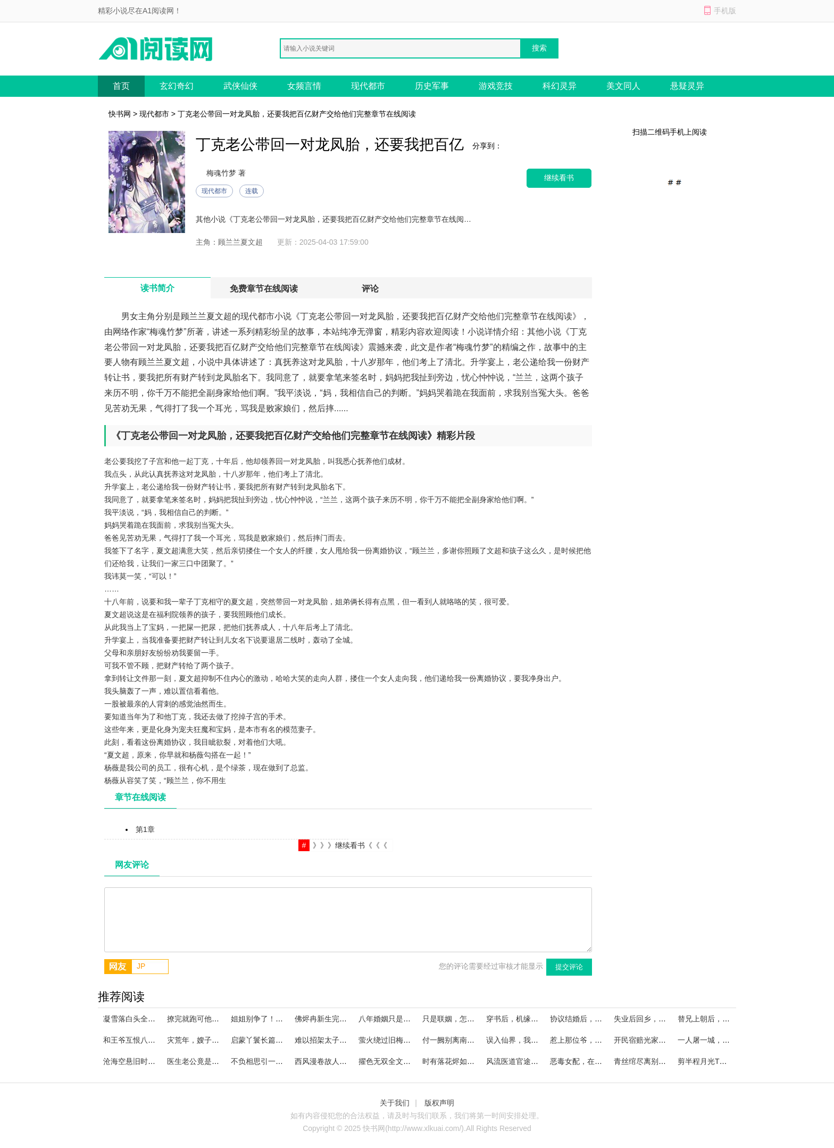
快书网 (120, 114)
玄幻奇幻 (177, 85)
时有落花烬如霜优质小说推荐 (470, 1061)
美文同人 (623, 85)
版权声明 (439, 1103)
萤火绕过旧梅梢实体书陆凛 (403, 1040)
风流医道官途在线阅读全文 (531, 1061)
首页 (121, 85)
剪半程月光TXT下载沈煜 (718, 1061)
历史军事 (432, 85)
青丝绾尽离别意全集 (647, 1061)
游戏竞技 (496, 85)
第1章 (145, 829)
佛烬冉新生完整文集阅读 (336, 1018)
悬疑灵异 (687, 85)
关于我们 (395, 1103)
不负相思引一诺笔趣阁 (268, 1061)
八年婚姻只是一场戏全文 (399, 1018)
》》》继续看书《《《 (350, 845)
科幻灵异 (560, 85)
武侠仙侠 (240, 85)
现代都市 (368, 85)
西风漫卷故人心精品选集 (336, 1061)
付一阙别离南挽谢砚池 (459, 1040)
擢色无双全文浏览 (388, 1061)
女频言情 (304, 85)
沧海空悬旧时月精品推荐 (144, 1061)
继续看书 (559, 178)
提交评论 (569, 967)
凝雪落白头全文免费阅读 (144, 1018)
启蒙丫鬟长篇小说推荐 (268, 1040)
